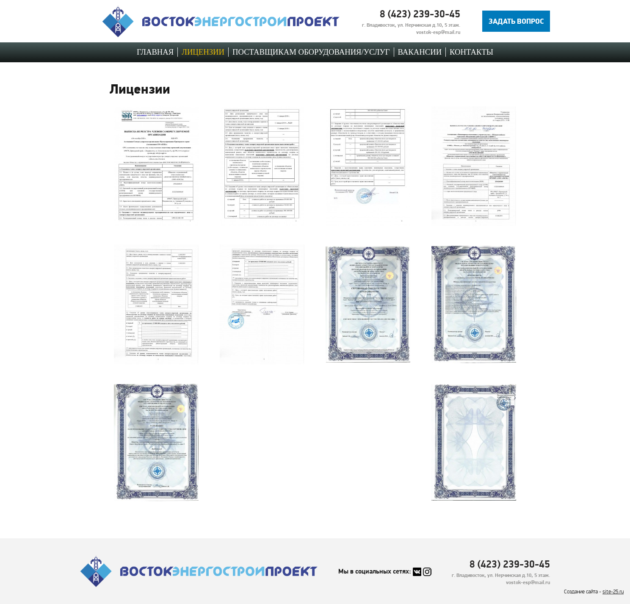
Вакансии (420, 51)
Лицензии (203, 51)
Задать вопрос (516, 21)
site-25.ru (613, 592)
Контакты (471, 51)
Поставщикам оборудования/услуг (311, 51)
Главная (155, 51)
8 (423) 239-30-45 (420, 14)
